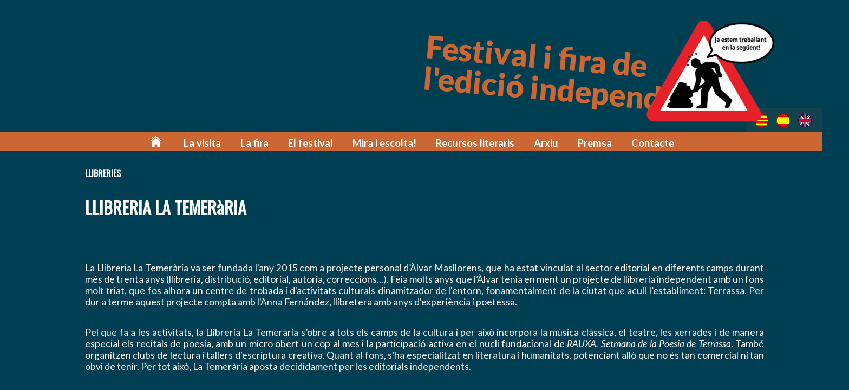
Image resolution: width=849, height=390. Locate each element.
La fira (275, 142)
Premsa (600, 142)
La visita (225, 142)
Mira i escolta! (398, 142)
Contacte (656, 142)
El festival (328, 142)
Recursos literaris (485, 142)
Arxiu (553, 142)
